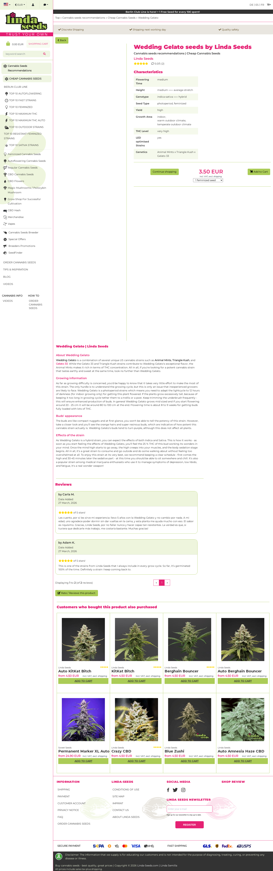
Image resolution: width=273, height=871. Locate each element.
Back (62, 40)
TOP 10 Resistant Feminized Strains (23, 136)
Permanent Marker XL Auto (83, 751)
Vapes (8, 224)
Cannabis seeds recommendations (83, 17)
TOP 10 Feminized (18, 107)
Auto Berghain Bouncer (240, 671)
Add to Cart (259, 171)
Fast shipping (177, 845)
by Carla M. (66, 494)
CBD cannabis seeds (18, 174)
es (257, 4)
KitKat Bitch (122, 671)
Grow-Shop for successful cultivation (21, 201)
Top (57, 17)
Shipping (64, 789)
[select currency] (20, 4)
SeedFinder (12, 253)
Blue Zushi (174, 751)
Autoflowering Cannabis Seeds (24, 161)
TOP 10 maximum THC (20, 114)
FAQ (60, 817)
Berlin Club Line (15, 86)
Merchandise (13, 217)
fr (262, 4)
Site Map (118, 796)
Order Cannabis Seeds (74, 823)
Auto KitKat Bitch (74, 671)
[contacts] (46, 4)
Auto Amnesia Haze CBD (241, 751)
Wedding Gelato (148, 17)
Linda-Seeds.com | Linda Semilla (157, 865)
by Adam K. (66, 542)
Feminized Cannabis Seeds (21, 154)
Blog (7, 276)
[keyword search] (24, 54)
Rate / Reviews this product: (77, 593)
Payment (64, 796)
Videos (8, 284)
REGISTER (189, 824)
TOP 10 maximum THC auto (24, 120)
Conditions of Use (125, 789)
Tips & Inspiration (15, 269)
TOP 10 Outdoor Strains (24, 127)
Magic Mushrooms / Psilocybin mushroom (24, 190)
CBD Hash (11, 210)
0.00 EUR (14, 43)
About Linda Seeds (126, 817)
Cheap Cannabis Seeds (122, 17)
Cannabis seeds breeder (20, 232)
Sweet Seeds (65, 747)
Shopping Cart (38, 44)
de (251, 4)
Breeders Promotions (18, 246)
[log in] (33, 4)
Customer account (72, 803)
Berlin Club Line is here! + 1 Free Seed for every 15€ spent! (163, 11)
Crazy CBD (121, 751)
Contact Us (120, 810)
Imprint (117, 803)
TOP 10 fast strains (20, 100)
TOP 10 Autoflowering (23, 93)
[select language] (7, 4)
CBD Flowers (13, 181)
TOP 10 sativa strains (21, 145)
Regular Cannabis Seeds (20, 167)
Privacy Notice (68, 810)
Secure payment (68, 845)
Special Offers (14, 239)
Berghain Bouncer (181, 671)
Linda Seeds (143, 58)
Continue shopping (164, 171)
